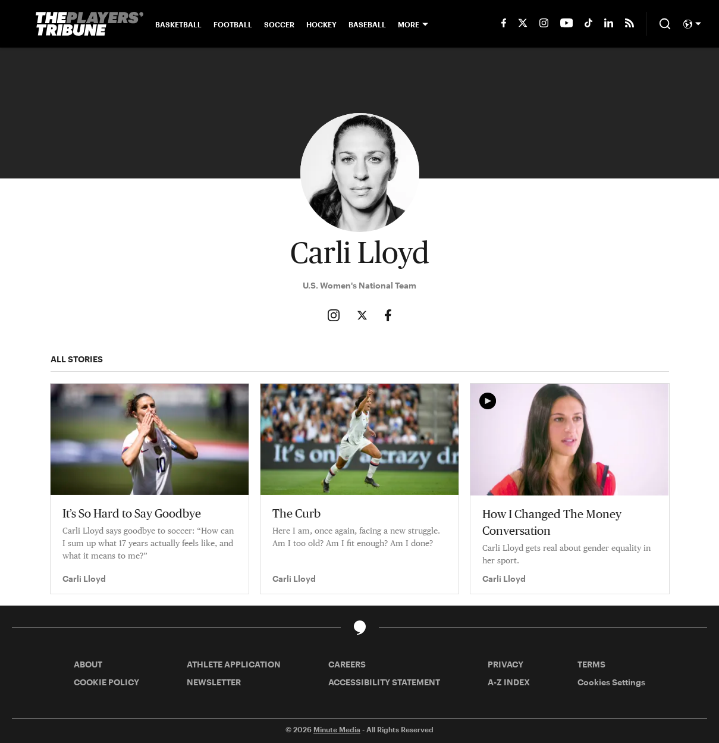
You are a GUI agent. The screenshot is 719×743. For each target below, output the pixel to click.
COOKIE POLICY (106, 682)
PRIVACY (505, 664)
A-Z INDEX (509, 682)
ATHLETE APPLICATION (234, 664)
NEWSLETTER (214, 682)
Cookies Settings (611, 682)
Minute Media (336, 729)
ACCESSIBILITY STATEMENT (384, 682)
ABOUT (88, 664)
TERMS (591, 664)
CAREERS (347, 664)
